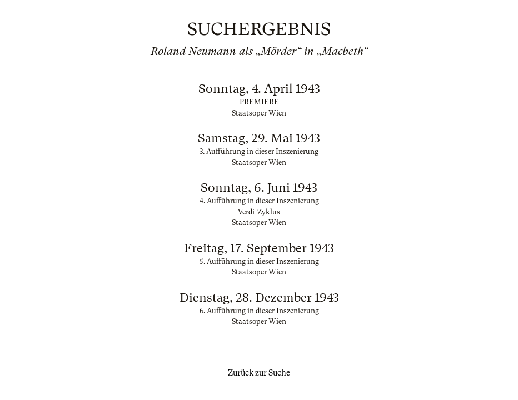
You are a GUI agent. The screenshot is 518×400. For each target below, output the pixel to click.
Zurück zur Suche (259, 372)
